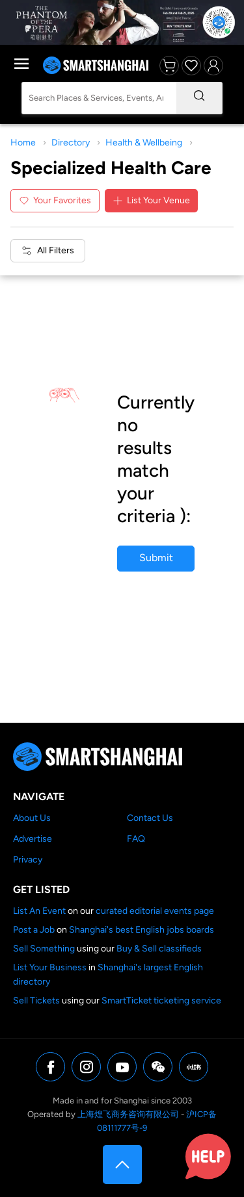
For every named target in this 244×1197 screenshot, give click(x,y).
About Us (32, 818)
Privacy (27, 859)
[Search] (199, 98)
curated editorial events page (155, 910)
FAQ (136, 838)
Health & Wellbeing (143, 142)
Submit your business (156, 561)
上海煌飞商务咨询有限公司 (128, 1114)
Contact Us (150, 818)
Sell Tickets (36, 1000)
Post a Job (34, 929)
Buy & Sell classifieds (159, 948)
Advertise (32, 838)
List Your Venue (151, 200)
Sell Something (44, 948)
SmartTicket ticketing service (161, 1000)
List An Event (39, 910)
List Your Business (50, 967)
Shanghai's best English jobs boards (141, 929)
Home (23, 142)
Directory (70, 142)
